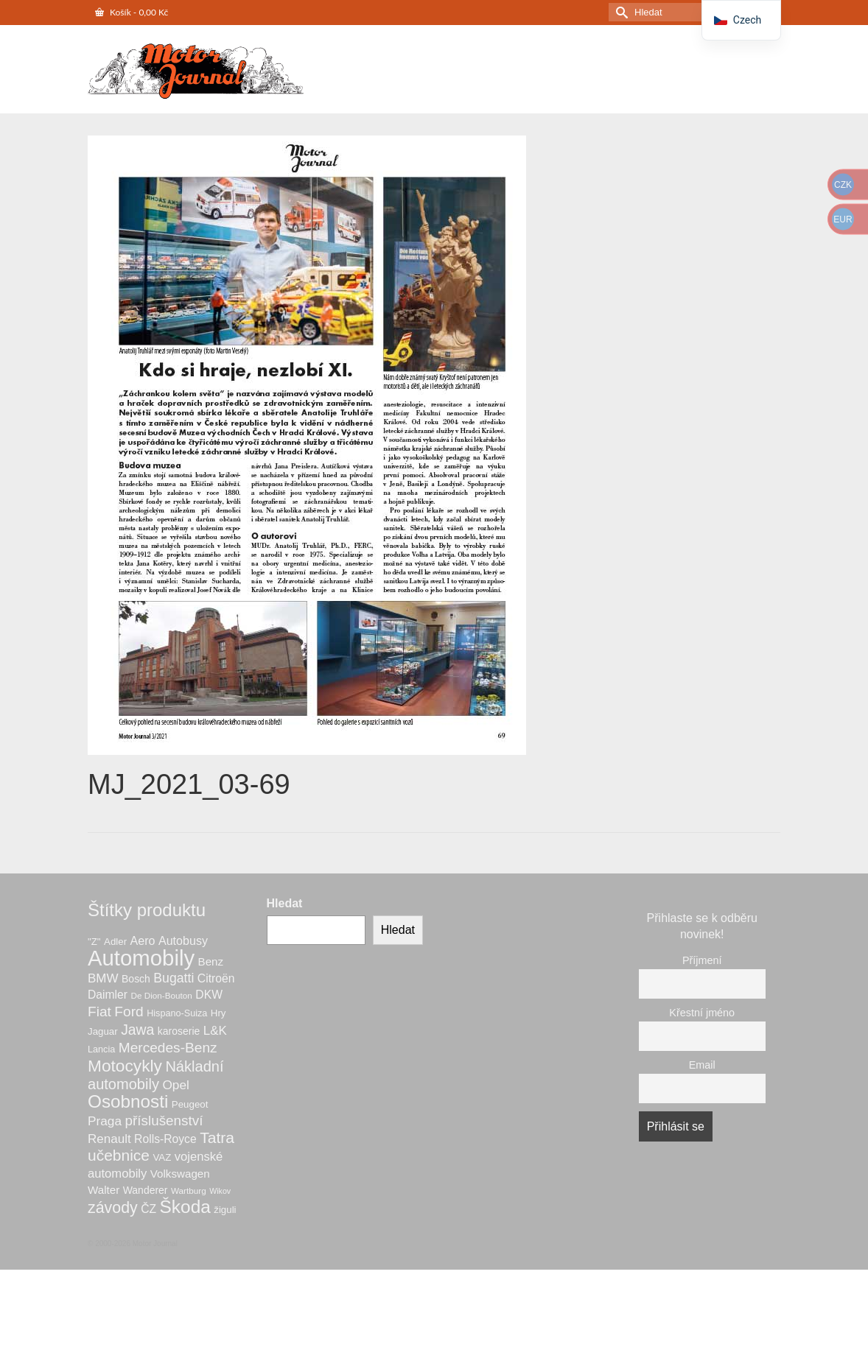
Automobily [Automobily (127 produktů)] (141, 958)
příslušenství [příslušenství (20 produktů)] (164, 1120)
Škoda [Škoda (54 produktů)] (185, 1207)
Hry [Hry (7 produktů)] (218, 1013)
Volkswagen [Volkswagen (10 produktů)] (180, 1173)
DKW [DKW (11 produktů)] (209, 994)
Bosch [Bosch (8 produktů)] (136, 979)
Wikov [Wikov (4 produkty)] (220, 1190)
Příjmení (702, 960)
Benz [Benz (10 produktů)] (211, 961)
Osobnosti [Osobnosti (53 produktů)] (128, 1101)
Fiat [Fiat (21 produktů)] (99, 1011)
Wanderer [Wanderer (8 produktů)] (145, 1190)
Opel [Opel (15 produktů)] (175, 1084)
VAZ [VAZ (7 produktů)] (162, 1157)
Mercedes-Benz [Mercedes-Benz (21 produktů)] (168, 1047)
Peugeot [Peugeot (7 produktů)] (190, 1104)
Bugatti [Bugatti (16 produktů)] (173, 978)
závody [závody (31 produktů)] (113, 1208)
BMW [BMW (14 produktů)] (103, 978)
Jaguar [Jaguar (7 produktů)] (103, 1031)
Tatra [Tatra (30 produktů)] (217, 1137)
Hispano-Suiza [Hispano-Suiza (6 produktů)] (177, 1013)
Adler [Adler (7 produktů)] (115, 941)
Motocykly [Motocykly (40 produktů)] (125, 1065)
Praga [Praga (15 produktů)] (105, 1121)
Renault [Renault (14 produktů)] (109, 1139)
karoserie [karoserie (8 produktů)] (179, 1031)
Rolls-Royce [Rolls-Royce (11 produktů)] (165, 1139)
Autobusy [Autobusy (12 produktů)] (183, 940)
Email (702, 1065)
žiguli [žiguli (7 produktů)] (225, 1209)
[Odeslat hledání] (620, 12)
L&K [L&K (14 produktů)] (215, 1031)
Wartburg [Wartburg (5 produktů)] (188, 1190)
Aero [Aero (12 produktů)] (142, 940)
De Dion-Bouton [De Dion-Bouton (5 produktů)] (161, 995)
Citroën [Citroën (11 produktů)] (216, 978)
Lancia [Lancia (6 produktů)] (101, 1049)
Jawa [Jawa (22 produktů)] (137, 1029)
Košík (131, 12)
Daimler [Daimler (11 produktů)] (107, 994)
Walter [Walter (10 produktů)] (103, 1190)
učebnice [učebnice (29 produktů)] (119, 1155)
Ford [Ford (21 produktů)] (128, 1011)
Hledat (285, 903)
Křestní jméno (702, 1013)
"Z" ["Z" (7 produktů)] (94, 941)
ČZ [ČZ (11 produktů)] (148, 1209)
